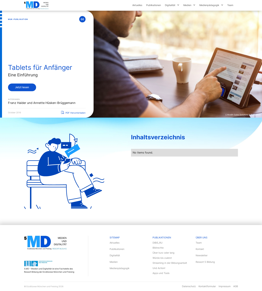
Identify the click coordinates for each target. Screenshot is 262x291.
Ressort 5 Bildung (205, 261)
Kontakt (200, 249)
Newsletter (202, 255)
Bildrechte (158, 247)
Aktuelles (137, 5)
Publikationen (153, 5)
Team (230, 5)
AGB (235, 286)
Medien (187, 5)
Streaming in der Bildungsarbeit (170, 262)
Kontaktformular (207, 286)
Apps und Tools (161, 273)
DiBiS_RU (157, 242)
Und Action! (159, 268)
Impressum (225, 286)
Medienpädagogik (209, 5)
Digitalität (170, 5)
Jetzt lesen (22, 87)
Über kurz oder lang (163, 252)
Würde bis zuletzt (162, 257)
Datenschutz (189, 286)
